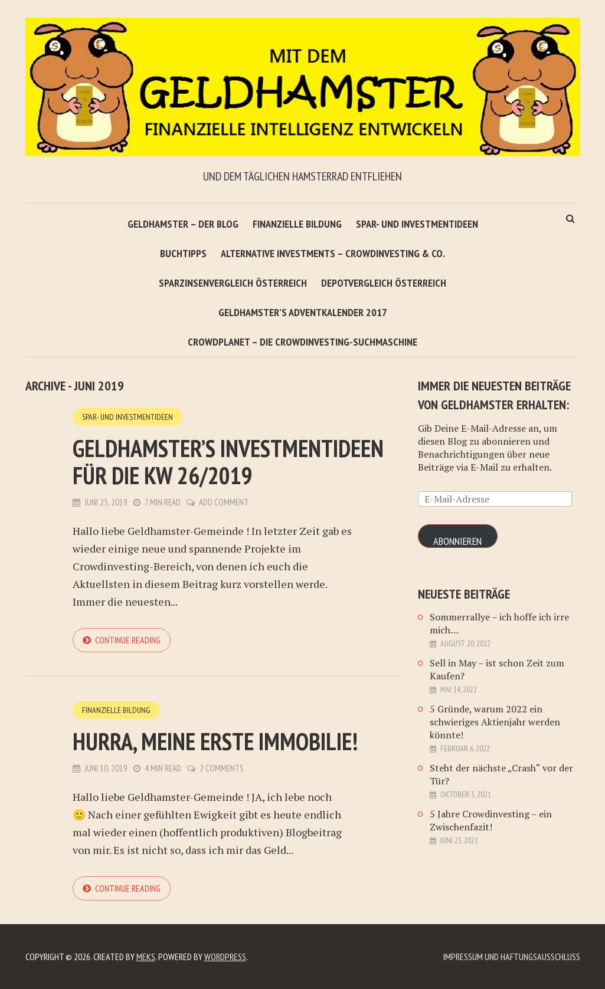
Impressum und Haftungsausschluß (511, 956)
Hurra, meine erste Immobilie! (215, 741)
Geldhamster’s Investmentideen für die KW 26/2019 (228, 462)
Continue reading (128, 640)
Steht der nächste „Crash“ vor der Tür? (501, 774)
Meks (145, 956)
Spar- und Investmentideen (417, 224)
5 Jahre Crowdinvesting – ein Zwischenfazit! (491, 820)
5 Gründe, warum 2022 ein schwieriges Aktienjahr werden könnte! (495, 721)
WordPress (225, 956)
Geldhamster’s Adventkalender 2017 (302, 312)
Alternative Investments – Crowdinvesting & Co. (333, 253)
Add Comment (223, 502)
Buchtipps (183, 253)
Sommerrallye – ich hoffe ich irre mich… (499, 623)
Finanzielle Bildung (297, 224)
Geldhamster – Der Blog (182, 224)
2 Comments (222, 768)
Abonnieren (457, 541)
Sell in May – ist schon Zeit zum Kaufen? (497, 669)
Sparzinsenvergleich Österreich (233, 283)
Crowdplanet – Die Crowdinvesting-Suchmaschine (302, 342)
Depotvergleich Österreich (383, 283)
